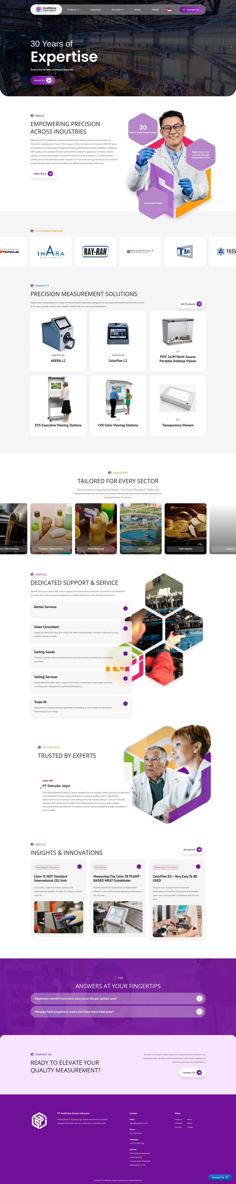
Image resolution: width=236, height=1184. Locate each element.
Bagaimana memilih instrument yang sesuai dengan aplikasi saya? (76, 998)
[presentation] (4, 46)
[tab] (118, 998)
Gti (178, 351)
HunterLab (58, 355)
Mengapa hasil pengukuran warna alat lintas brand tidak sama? (74, 1011)
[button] (40, 788)
